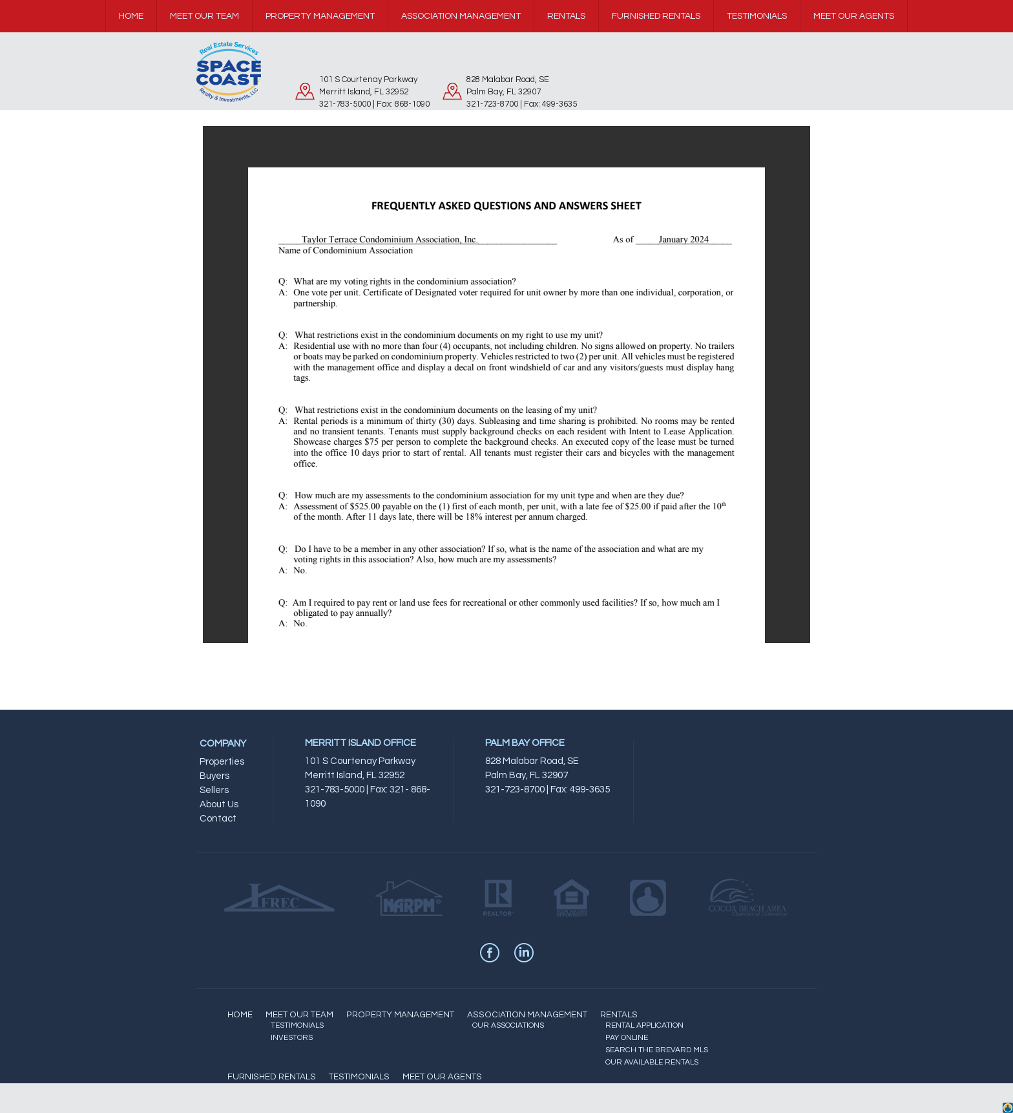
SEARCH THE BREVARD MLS (656, 1050)
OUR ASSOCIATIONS (508, 1025)
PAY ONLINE (626, 1038)
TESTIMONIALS (297, 1025)
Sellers (214, 790)
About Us (219, 804)
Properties (222, 762)
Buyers (214, 776)
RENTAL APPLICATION (644, 1025)
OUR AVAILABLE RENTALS (651, 1062)
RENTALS (619, 1014)
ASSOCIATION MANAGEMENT (527, 1014)
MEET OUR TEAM (299, 1014)
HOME (240, 1014)
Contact (218, 818)
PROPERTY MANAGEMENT (400, 1014)
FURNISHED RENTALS (271, 1076)
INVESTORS (292, 1038)
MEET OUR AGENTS (442, 1076)
